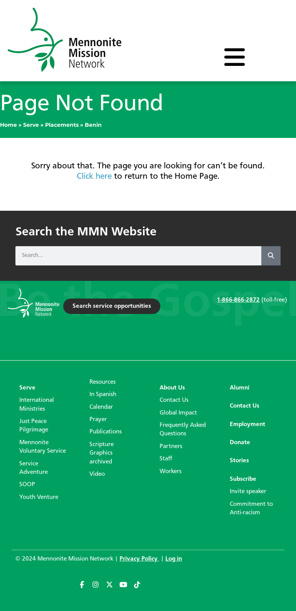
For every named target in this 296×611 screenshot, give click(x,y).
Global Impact (178, 413)
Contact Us (174, 400)
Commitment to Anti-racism (251, 508)
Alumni (239, 388)
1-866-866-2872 (238, 300)
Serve (31, 125)
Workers (171, 471)
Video (97, 474)
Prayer (98, 419)
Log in (173, 559)
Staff (166, 459)
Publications (105, 432)
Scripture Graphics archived (101, 453)
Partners (171, 446)
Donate (240, 443)
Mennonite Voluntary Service (42, 447)
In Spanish (102, 394)
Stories (239, 461)
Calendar (101, 407)
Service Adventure (33, 468)
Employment (247, 424)
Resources (102, 382)
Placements (62, 125)
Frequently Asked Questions (183, 429)
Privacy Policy (139, 559)
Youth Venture (38, 497)
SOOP (27, 485)
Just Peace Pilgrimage (33, 425)
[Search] (271, 255)
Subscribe (243, 479)
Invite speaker (248, 491)
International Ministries (36, 404)
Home (8, 125)
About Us (172, 388)
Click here (94, 176)
